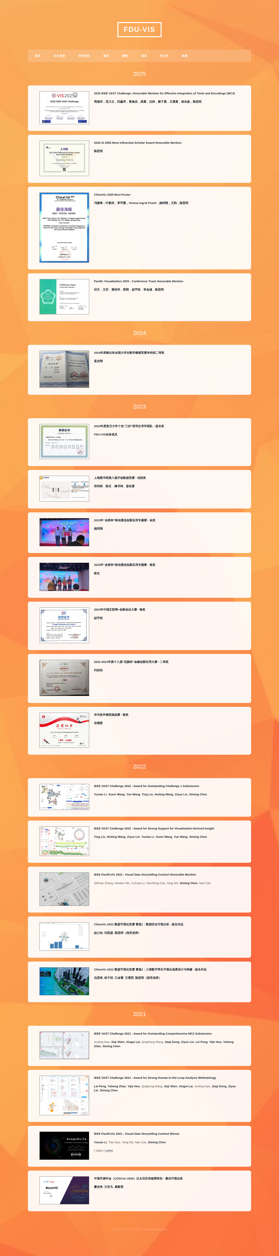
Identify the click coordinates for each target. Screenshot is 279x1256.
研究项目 (84, 55)
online (109, 1150)
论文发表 (59, 55)
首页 (38, 55)
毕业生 (164, 55)
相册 (185, 55)
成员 (144, 55)
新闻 (125, 55)
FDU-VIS (139, 30)
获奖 (106, 55)
